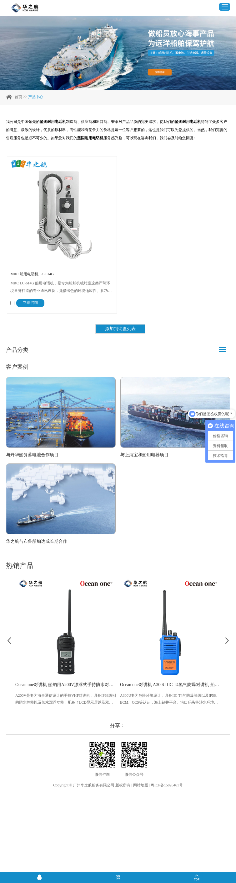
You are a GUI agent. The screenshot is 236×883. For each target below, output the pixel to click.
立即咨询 (30, 302)
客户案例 (17, 367)
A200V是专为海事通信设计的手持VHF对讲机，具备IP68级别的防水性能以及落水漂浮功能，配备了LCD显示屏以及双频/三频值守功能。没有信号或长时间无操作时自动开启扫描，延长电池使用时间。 (65, 699)
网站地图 (140, 785)
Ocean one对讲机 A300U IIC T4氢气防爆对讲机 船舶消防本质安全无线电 (170, 684)
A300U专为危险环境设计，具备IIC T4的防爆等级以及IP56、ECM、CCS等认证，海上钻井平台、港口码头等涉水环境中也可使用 (169, 699)
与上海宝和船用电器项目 (144, 454)
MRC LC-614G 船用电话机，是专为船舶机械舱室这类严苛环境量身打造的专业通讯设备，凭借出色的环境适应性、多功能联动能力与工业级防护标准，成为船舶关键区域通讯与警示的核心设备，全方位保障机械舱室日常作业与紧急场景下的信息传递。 (61, 287)
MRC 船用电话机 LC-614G (32, 274)
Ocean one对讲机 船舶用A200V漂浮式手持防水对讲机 (65, 684)
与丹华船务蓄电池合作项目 (32, 454)
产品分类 (17, 350)
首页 (18, 97)
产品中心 (35, 97)
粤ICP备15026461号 (167, 785)
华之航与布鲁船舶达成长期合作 (36, 541)
